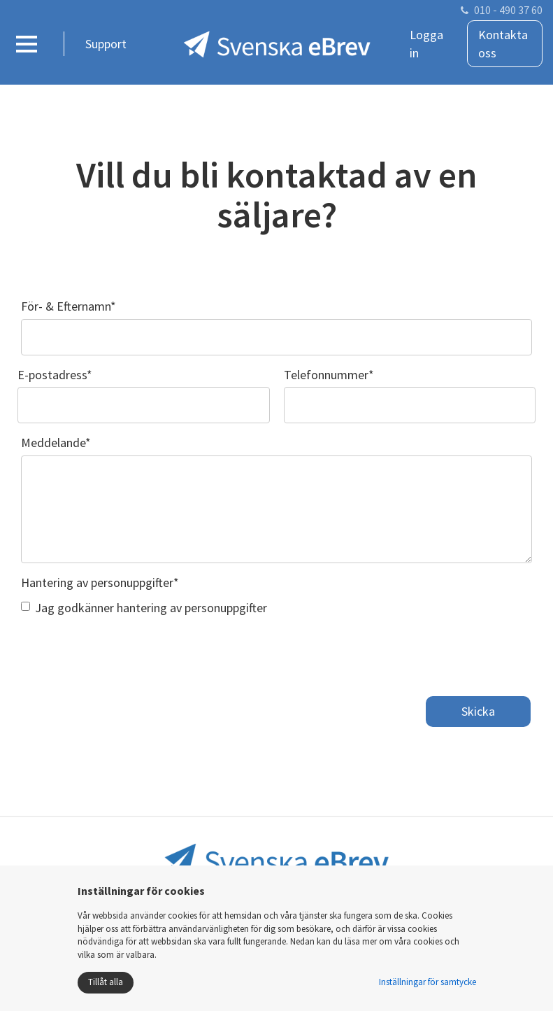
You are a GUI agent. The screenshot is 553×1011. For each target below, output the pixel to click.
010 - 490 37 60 (508, 10)
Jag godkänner (144, 608)
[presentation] (127, 651)
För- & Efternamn (68, 306)
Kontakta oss (503, 44)
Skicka (478, 711)
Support (106, 44)
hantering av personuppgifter (192, 608)
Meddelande (56, 442)
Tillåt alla (105, 982)
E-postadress (54, 375)
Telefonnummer (329, 375)
